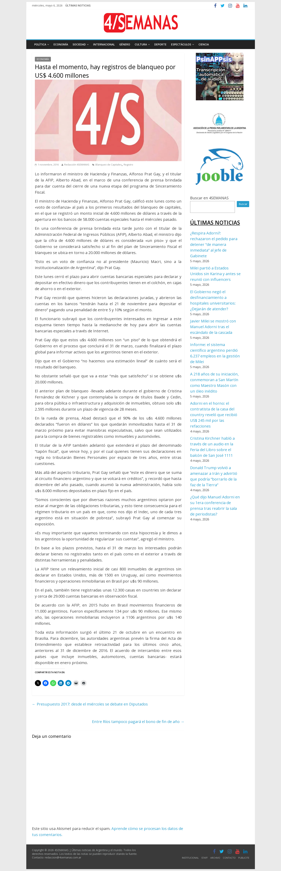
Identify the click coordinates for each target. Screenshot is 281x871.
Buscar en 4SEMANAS (209, 197)
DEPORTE (160, 44)
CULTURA (141, 44)
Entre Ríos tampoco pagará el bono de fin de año (138, 721)
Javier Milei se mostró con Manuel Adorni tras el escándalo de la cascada (213, 326)
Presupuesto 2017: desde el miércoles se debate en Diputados (90, 704)
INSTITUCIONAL (190, 857)
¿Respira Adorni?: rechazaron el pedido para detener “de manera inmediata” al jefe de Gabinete (213, 244)
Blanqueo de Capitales (108, 164)
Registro (128, 164)
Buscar (243, 204)
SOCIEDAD (79, 44)
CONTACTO (229, 857)
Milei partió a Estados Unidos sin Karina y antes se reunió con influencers (215, 273)
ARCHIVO (215, 857)
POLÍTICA (40, 44)
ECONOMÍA (61, 44)
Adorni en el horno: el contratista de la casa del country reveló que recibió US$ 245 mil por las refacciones (213, 415)
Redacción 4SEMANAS (76, 164)
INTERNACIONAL (104, 44)
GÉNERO (124, 44)
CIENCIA (204, 44)
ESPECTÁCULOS (181, 44)
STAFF (204, 857)
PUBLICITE (243, 857)
